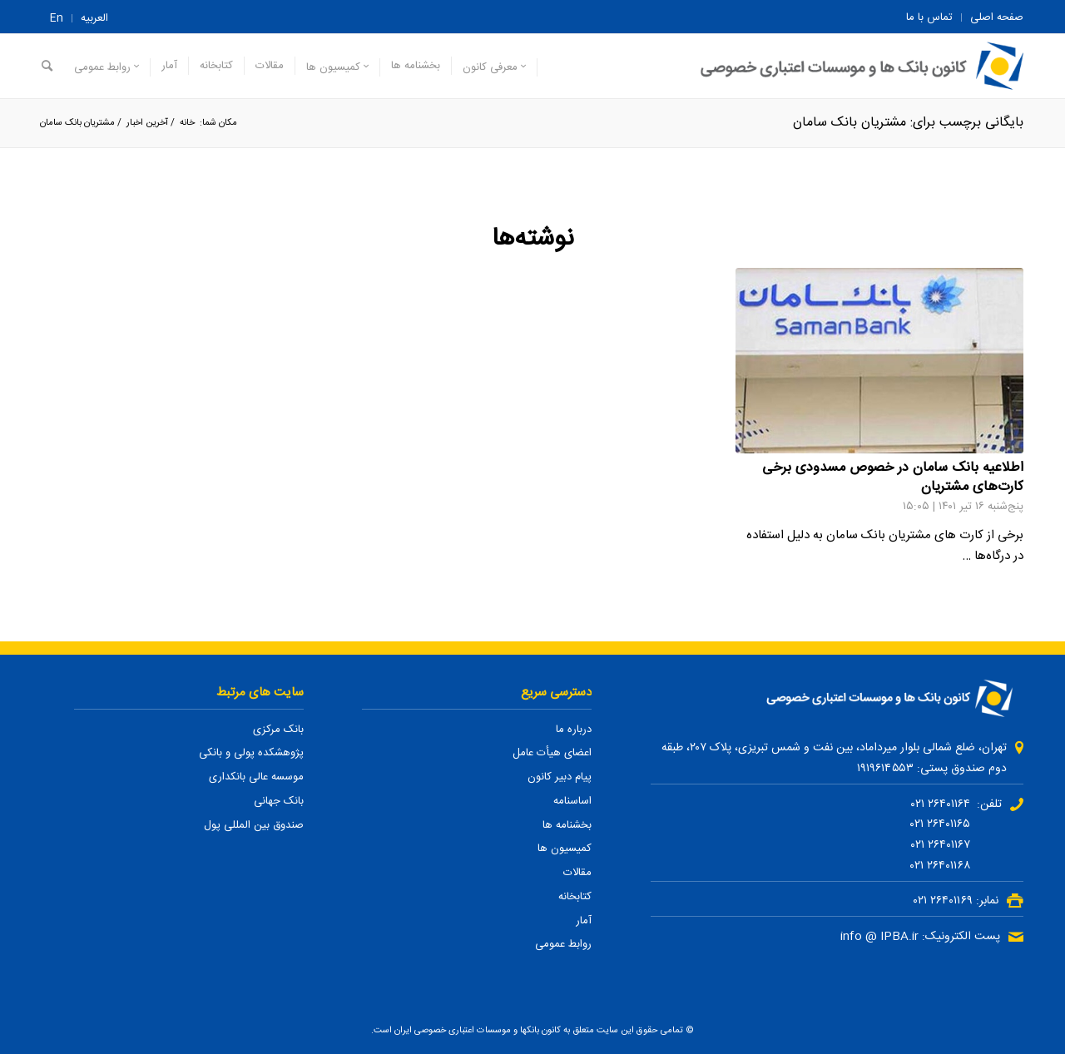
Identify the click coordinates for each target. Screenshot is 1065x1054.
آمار (584, 921)
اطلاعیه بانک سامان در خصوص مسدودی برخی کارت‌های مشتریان (892, 477)
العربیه (94, 18)
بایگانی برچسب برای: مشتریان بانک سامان (908, 122)
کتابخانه (575, 897)
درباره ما (574, 729)
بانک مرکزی (278, 729)
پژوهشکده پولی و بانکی (251, 753)
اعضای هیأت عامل (552, 753)
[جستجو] (47, 66)
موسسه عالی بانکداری (256, 777)
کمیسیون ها (564, 848)
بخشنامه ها (567, 825)
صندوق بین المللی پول (254, 825)
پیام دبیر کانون (560, 777)
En (56, 18)
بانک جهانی (279, 801)
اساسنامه (572, 801)
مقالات (577, 872)
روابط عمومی (563, 944)
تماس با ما (929, 17)
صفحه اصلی (996, 17)
